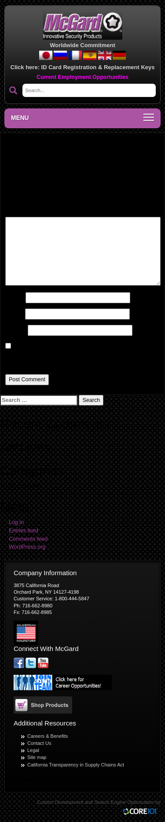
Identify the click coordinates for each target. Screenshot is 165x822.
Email (14, 314)
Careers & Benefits (47, 736)
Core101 (142, 812)
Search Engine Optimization (124, 802)
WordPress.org (27, 547)
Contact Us (39, 743)
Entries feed (23, 531)
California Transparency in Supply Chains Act (75, 764)
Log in (16, 522)
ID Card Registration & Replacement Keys (98, 67)
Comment (19, 210)
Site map (36, 757)
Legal (33, 750)
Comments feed (28, 539)
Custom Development (60, 802)
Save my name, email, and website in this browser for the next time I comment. (79, 359)
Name (14, 297)
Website (15, 330)
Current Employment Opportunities (82, 77)
